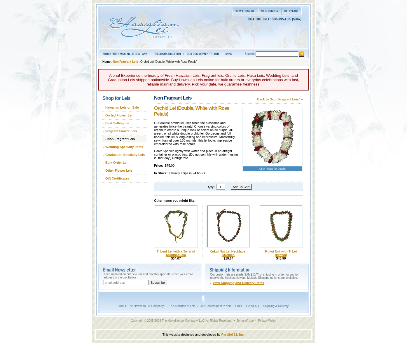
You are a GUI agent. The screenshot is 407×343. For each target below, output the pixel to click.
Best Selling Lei (117, 123)
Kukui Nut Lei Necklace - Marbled (228, 253)
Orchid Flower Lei (118, 115)
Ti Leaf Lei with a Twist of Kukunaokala (176, 253)
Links (238, 306)
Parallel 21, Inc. (233, 334)
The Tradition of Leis (182, 306)
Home (106, 61)
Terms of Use (245, 320)
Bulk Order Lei (116, 162)
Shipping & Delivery (276, 306)
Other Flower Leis (118, 170)
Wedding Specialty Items (124, 147)
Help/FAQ (252, 306)
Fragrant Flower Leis (121, 131)
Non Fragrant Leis (125, 61)
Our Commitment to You (215, 306)
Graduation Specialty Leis (125, 154)
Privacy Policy (267, 320)
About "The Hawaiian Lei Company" (141, 306)
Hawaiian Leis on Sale (122, 107)
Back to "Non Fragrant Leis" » (280, 99)
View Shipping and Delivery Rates (238, 283)
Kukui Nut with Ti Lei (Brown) (281, 253)
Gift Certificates (117, 178)
